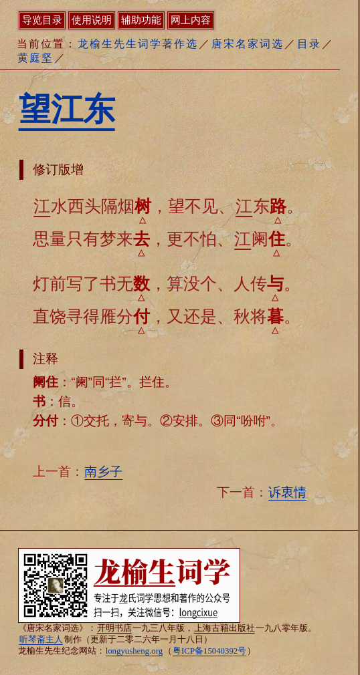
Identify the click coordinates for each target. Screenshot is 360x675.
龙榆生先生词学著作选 (138, 43)
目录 (309, 43)
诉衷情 (287, 492)
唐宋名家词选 (247, 43)
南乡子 (103, 471)
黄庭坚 (35, 57)
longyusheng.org (134, 651)
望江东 (67, 109)
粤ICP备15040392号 (209, 651)
